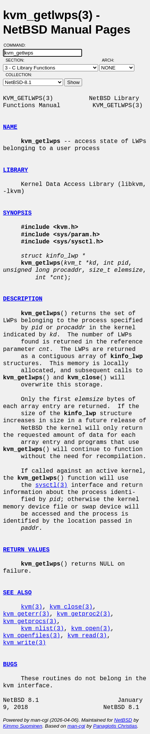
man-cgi (76, 726)
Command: (17, 45)
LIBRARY (15, 170)
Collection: (19, 74)
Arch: (111, 60)
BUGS (10, 664)
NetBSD (123, 720)
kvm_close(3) (71, 607)
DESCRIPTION (23, 299)
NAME (10, 127)
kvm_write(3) (24, 643)
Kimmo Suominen (22, 726)
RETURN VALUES (26, 550)
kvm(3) (32, 607)
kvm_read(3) (87, 636)
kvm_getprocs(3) (30, 622)
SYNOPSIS (17, 213)
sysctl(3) (51, 485)
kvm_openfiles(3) (31, 636)
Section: (17, 60)
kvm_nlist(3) (42, 629)
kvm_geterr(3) (26, 614)
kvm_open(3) (90, 629)
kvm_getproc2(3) (83, 614)
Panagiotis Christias (115, 726)
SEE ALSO (17, 593)
